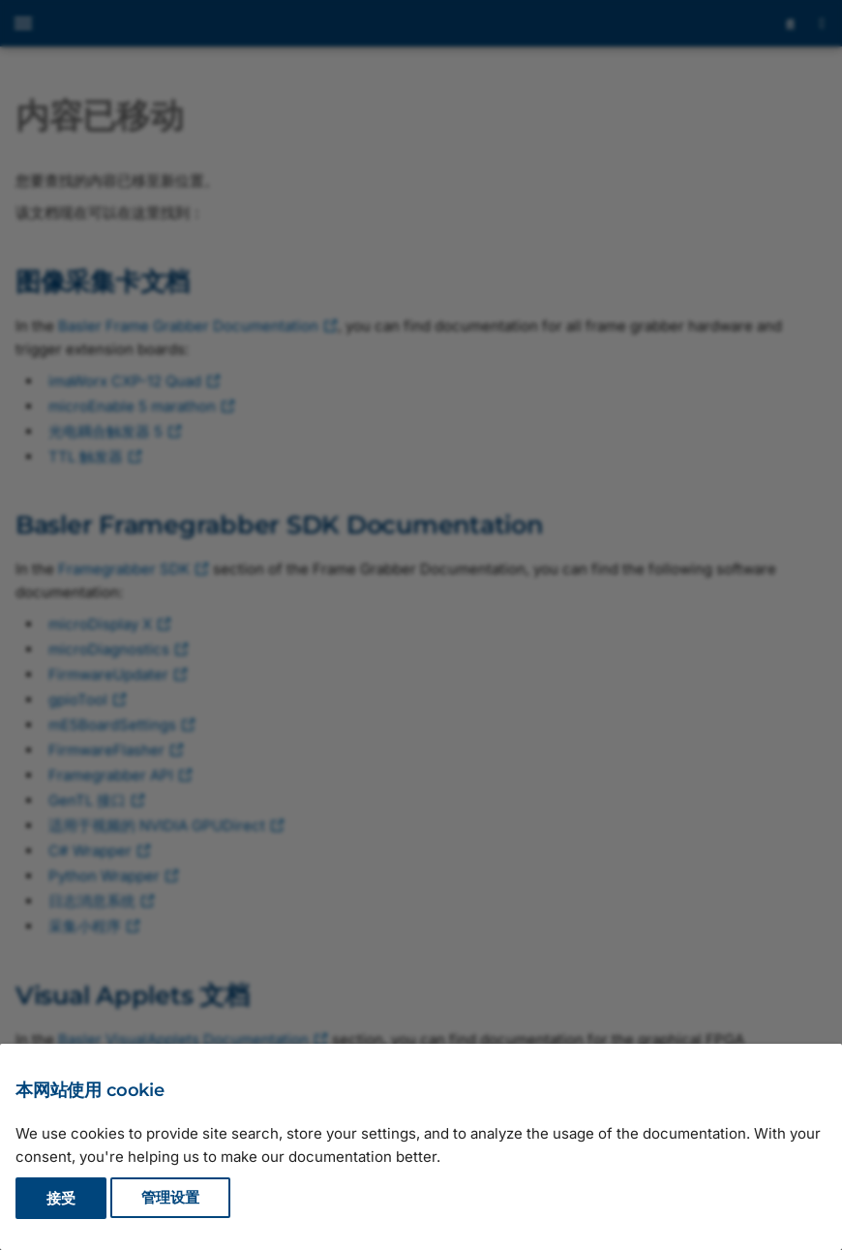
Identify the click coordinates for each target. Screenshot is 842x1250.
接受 (60, 1198)
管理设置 (170, 1198)
